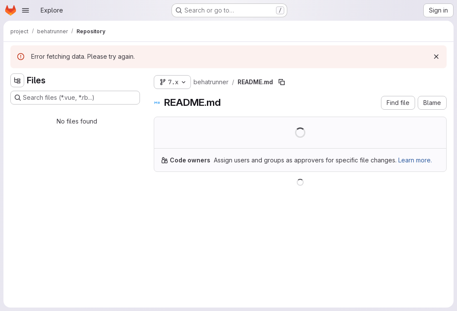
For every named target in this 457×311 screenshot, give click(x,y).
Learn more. (415, 160)
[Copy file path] (282, 82)
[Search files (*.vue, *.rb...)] (75, 98)
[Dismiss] (436, 56)
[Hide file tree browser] (17, 80)
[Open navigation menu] (25, 10)
